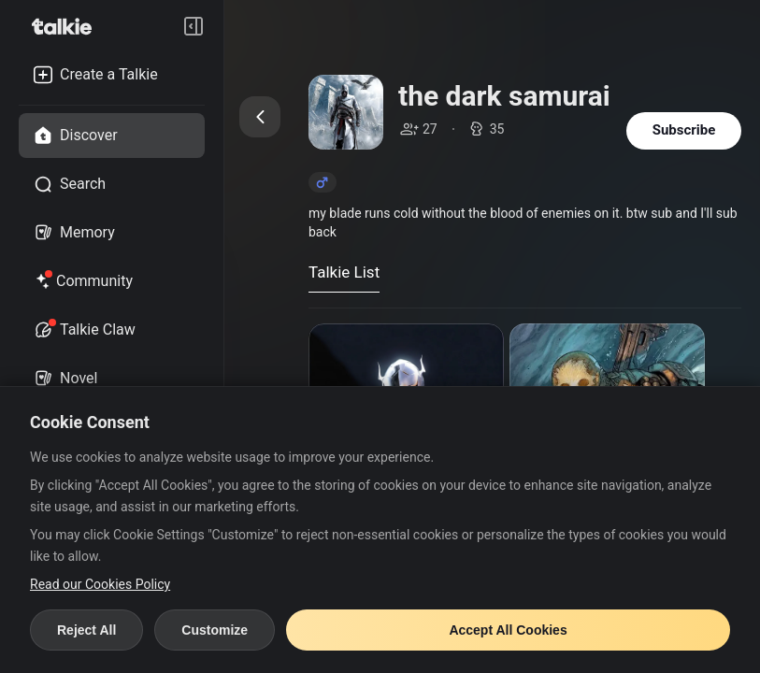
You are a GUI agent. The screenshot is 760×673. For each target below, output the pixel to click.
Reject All (86, 630)
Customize (214, 630)
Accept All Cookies (507, 630)
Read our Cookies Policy (100, 584)
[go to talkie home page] (67, 26)
